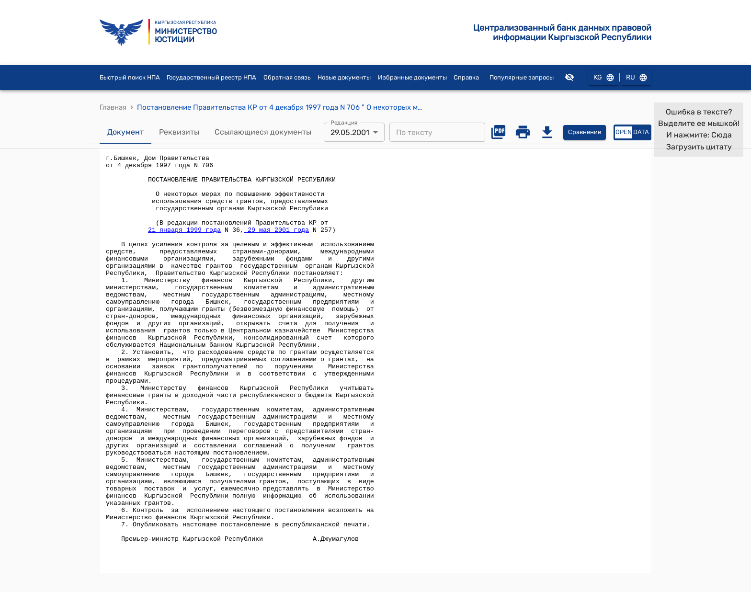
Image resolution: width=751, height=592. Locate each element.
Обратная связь (287, 77)
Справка (466, 77)
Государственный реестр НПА (211, 77)
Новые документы (344, 77)
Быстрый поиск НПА (130, 77)
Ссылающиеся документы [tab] (263, 132)
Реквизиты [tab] (179, 132)
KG (603, 78)
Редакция (344, 122)
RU (636, 78)
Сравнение (584, 132)
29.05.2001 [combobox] (349, 132)
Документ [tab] (125, 132)
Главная (113, 107)
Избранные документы (412, 77)
